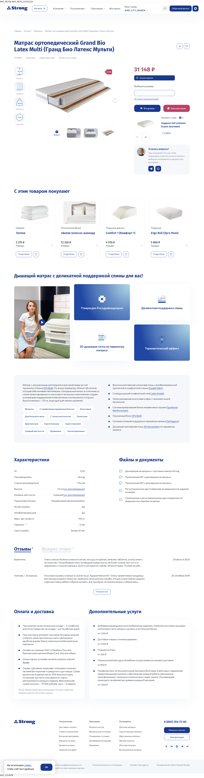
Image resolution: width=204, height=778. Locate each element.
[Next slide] (115, 99)
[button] (145, 137)
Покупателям (77, 8)
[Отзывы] (23, 550)
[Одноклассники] (166, 747)
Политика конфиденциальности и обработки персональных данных (68, 767)
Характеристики (47, 58)
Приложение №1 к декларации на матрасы (145, 478)
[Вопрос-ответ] (58, 550)
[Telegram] (182, 747)
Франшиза (94, 746)
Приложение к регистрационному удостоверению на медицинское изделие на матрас (150, 500)
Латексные (82, 417)
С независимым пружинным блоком (57, 410)
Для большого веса (34, 417)
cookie (27, 765)
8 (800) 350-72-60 (175, 722)
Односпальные (51, 424)
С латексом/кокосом (60, 417)
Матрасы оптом (96, 728)
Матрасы (29, 410)
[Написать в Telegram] (151, 169)
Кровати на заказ (67, 746)
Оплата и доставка (67, 58)
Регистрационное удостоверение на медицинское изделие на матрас (154, 491)
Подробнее (25, 254)
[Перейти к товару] (34, 230)
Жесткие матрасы (127, 746)
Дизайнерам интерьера (100, 741)
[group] (72, 96)
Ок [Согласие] (46, 767)
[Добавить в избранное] (187, 46)
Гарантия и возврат (68, 751)
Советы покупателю (68, 732)
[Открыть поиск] (165, 8)
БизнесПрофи (183, 766)
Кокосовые (85, 410)
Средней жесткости (34, 432)
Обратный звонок (180, 8)
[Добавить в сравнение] (180, 46)
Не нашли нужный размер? (146, 99)
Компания (58, 8)
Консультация (177, 738)
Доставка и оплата (67, 728)
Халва (26, 663)
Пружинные (55, 432)
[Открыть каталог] (39, 8)
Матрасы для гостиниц (100, 732)
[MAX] (177, 747)
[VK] (171, 747)
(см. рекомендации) (74, 489)
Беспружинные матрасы (130, 751)
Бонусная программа (69, 737)
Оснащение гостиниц (99, 737)
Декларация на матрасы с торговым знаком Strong (149, 472)
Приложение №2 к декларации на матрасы (145, 484)
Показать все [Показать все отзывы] (102, 592)
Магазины (114, 8)
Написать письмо (177, 731)
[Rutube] (187, 747)
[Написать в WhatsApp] (158, 169)
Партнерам (97, 8)
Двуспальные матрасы (129, 737)
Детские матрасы (127, 728)
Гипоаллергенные (76, 432)
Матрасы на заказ (67, 741)
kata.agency (143, 766)
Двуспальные (31, 424)
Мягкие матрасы (126, 741)
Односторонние (73, 424)
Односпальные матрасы (130, 732)
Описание (30, 58)
